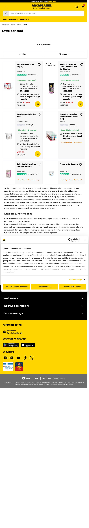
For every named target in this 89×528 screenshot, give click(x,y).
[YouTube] (18, 358)
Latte (25, 24)
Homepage (5, 24)
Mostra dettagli (75, 280)
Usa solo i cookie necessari (16, 287)
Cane (13, 24)
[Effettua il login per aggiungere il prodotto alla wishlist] (39, 65)
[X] (31, 358)
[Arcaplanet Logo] (42, 6)
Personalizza (44, 287)
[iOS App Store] (28, 345)
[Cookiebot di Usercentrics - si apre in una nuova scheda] (70, 240)
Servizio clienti (14, 333)
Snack (19, 24)
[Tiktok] (25, 358)
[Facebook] (5, 358)
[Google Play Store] (11, 345)
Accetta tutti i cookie (72, 287)
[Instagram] (11, 358)
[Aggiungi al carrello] (38, 104)
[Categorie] (5, 7)
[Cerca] (6, 13)
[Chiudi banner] (85, 240)
